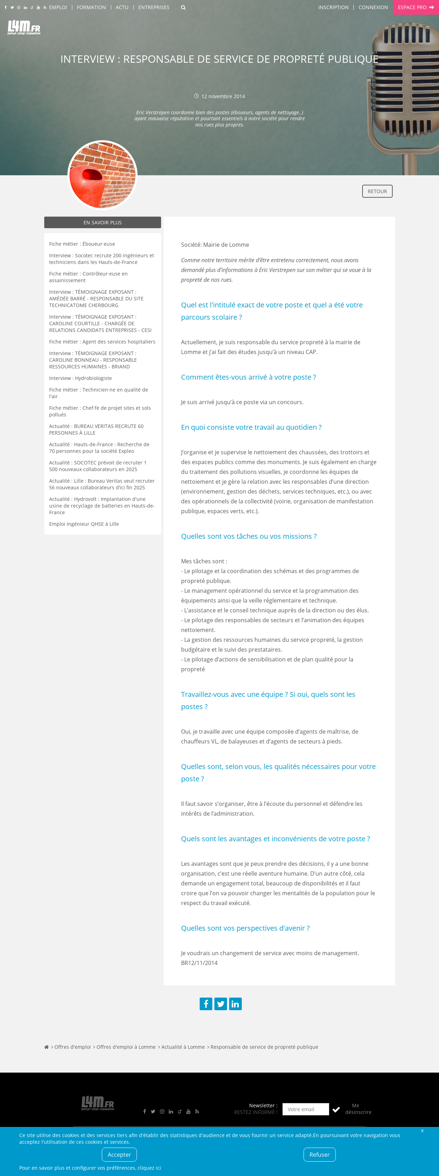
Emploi (58, 7)
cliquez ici (149, 1167)
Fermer (422, 1130)
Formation (91, 7)
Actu (122, 7)
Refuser (320, 1154)
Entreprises (153, 7)
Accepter (119, 1154)
